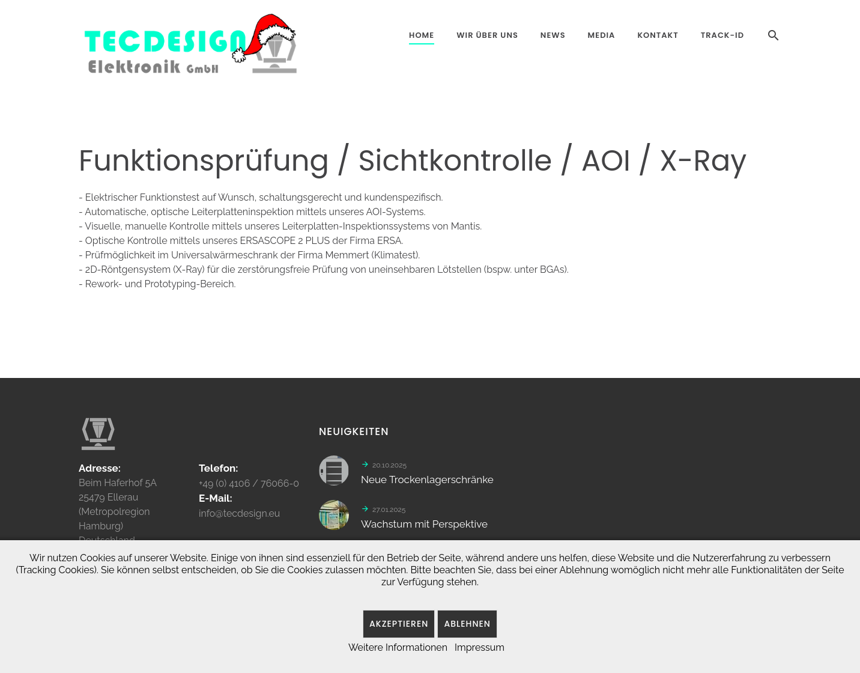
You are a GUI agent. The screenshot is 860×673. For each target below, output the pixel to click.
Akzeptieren (398, 624)
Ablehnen (467, 624)
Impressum (479, 647)
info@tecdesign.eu (239, 517)
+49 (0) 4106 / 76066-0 (249, 487)
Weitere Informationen (397, 647)
